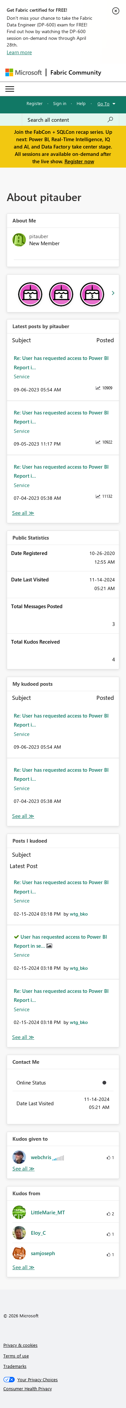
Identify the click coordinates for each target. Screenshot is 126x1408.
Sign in (59, 103)
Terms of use (16, 1355)
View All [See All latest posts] (23, 513)
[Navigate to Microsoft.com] (23, 72)
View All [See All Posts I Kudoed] (23, 1037)
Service (22, 376)
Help (81, 103)
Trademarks (15, 1366)
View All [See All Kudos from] (23, 1267)
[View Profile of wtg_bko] (79, 914)
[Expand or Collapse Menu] (9, 89)
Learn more (19, 52)
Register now (79, 161)
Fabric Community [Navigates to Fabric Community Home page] (75, 72)
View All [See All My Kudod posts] (23, 816)
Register (35, 103)
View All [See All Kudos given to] (23, 1168)
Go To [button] (103, 103)
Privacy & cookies (20, 1345)
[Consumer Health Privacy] (63, 1388)
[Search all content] (70, 119)
